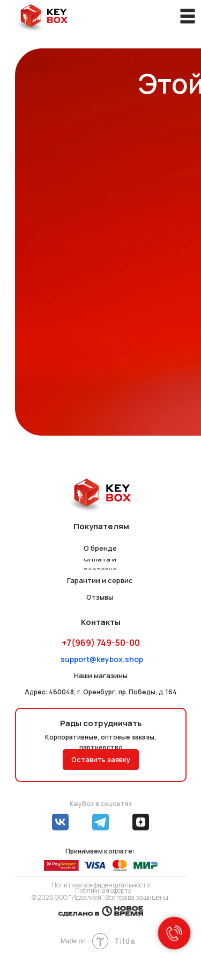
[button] (101, 759)
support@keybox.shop (102, 659)
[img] (42, 17)
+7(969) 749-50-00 (101, 643)
